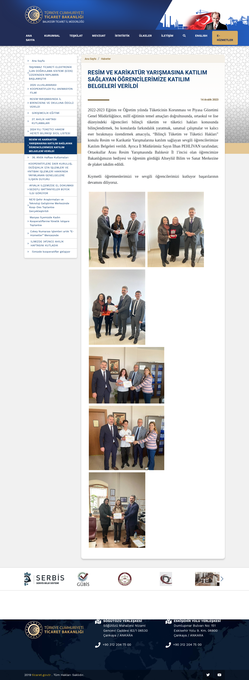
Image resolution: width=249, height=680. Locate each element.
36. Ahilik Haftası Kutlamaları (50, 157)
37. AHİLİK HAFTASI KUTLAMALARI (44, 121)
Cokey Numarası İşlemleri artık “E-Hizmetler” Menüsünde (52, 233)
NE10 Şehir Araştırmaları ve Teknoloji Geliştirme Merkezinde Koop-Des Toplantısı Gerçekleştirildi (49, 205)
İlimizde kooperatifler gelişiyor (51, 251)
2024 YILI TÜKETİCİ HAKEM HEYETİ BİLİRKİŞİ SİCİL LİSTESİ (50, 131)
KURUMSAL (52, 35)
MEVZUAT (98, 35)
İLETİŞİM (167, 35)
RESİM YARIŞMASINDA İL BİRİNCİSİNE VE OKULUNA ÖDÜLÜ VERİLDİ (52, 102)
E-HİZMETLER (225, 38)
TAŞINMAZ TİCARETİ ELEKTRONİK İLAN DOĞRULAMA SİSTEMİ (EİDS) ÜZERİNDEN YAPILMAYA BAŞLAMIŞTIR (51, 73)
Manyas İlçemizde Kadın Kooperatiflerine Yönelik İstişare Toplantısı (49, 221)
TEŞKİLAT (76, 35)
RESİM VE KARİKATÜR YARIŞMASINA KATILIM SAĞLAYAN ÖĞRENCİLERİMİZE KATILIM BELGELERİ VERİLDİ (50, 145)
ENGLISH (201, 35)
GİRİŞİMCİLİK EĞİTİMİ (46, 113)
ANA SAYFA (30, 38)
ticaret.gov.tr (41, 675)
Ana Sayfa (38, 60)
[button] (222, 579)
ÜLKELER (145, 35)
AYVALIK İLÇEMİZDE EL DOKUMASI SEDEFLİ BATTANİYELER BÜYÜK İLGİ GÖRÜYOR (51, 189)
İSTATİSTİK (122, 35)
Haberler (106, 58)
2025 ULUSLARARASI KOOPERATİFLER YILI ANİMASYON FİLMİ (51, 88)
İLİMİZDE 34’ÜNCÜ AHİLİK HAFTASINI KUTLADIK (47, 243)
